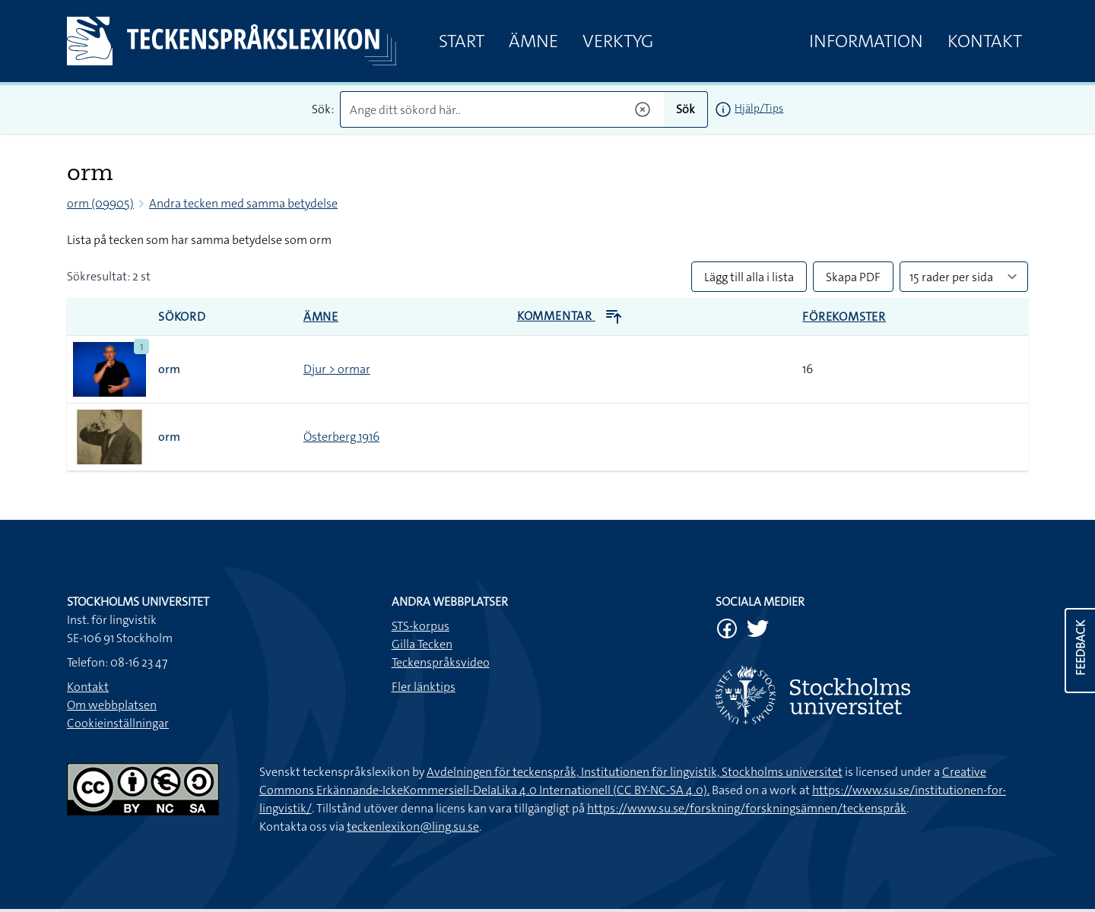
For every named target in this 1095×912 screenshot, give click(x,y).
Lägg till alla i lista (749, 277)
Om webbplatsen (112, 705)
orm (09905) (100, 203)
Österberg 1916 (341, 437)
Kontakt (984, 41)
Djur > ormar (336, 369)
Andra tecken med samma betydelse (243, 203)
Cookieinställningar (118, 723)
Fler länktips (423, 687)
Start (461, 41)
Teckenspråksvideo (441, 662)
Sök (685, 109)
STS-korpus (420, 626)
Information (866, 41)
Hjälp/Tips (759, 108)
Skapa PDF (853, 277)
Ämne (533, 41)
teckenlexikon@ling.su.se (413, 826)
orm (169, 369)
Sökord (182, 317)
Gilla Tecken (422, 644)
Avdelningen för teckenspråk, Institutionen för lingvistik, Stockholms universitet (635, 772)
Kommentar (570, 316)
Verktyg (617, 41)
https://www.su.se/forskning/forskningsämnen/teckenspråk (746, 808)
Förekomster (844, 317)
